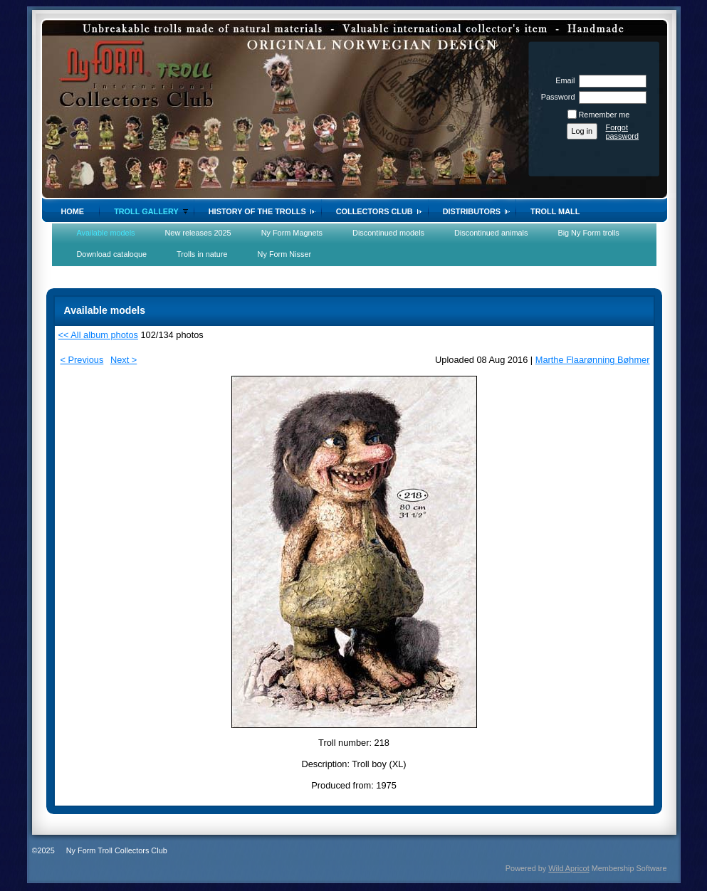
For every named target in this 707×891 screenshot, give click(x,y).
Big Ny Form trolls (588, 232)
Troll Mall (555, 211)
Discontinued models (388, 232)
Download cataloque (112, 254)
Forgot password (622, 131)
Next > (123, 359)
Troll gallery (146, 211)
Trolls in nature (202, 254)
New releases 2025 (198, 232)
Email (562, 80)
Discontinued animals (491, 232)
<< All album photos (98, 334)
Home (73, 211)
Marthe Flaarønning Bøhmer (592, 359)
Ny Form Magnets (292, 232)
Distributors (472, 211)
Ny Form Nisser (285, 254)
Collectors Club (374, 211)
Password (555, 97)
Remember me (604, 114)
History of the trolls (257, 211)
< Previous (82, 359)
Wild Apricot (568, 868)
